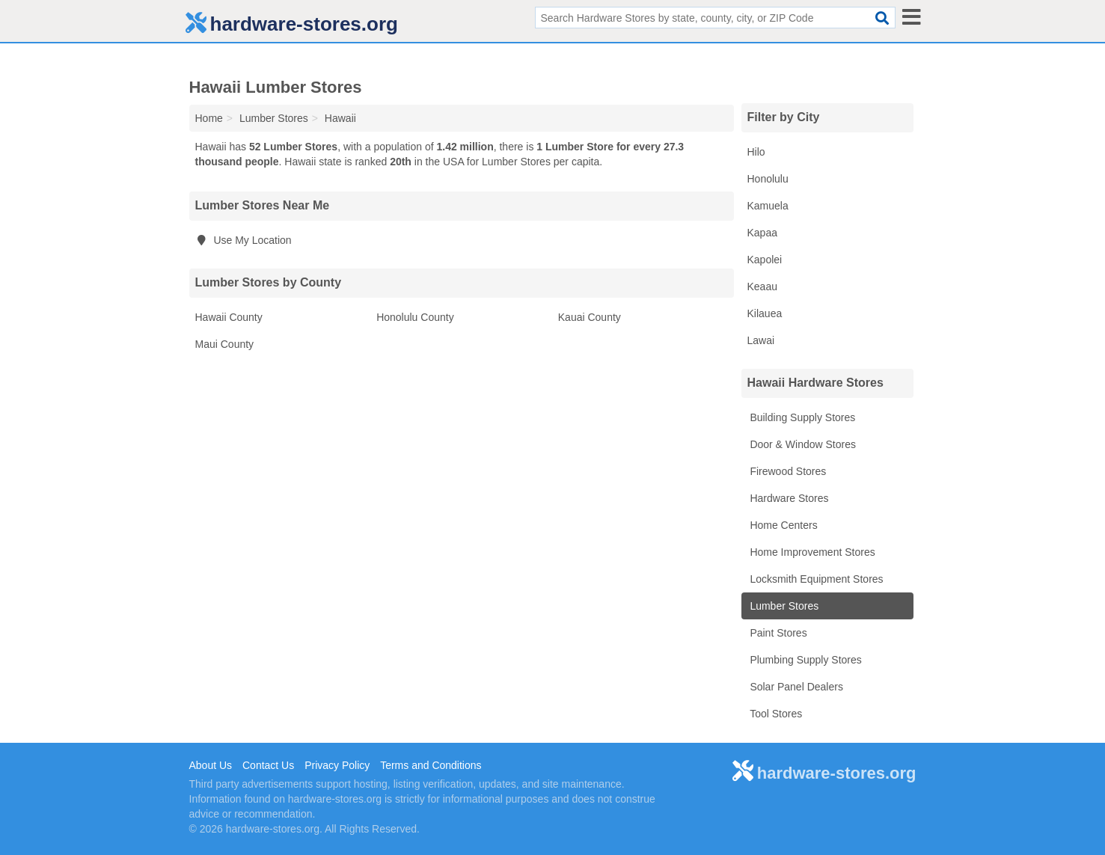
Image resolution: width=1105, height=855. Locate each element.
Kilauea (765, 313)
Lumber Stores (783, 606)
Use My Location (243, 240)
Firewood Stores (787, 471)
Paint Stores (777, 633)
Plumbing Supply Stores (804, 660)
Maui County (224, 344)
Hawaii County (229, 317)
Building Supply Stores (801, 417)
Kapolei (765, 260)
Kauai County (589, 317)
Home (209, 118)
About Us (211, 765)
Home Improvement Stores (811, 552)
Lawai (761, 340)
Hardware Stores (788, 498)
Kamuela (768, 206)
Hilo (756, 152)
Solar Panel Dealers (795, 687)
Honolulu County (415, 317)
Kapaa (762, 233)
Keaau (762, 286)
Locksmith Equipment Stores (815, 579)
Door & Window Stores (802, 444)
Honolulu (768, 179)
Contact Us (268, 765)
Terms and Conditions (430, 765)
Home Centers (782, 525)
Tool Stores (775, 714)
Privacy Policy (337, 765)
